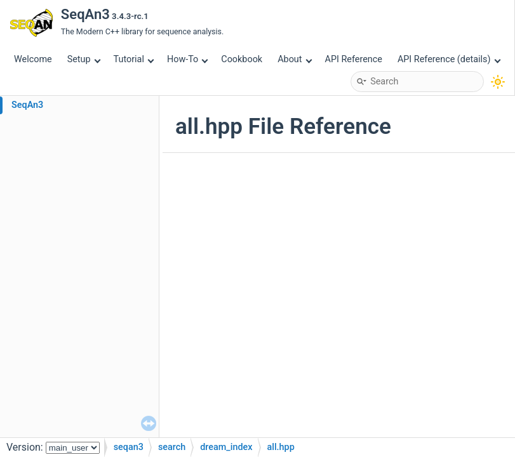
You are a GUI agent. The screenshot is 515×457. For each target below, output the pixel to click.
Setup (83, 59)
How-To (187, 59)
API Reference (353, 59)
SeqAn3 (27, 105)
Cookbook (241, 59)
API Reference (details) (449, 59)
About (295, 59)
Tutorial (134, 59)
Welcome (33, 59)
